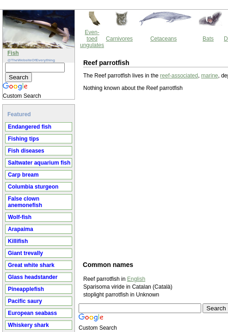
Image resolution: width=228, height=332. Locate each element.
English (58, 246)
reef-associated (100, 35)
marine (131, 35)
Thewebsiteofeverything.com (122, 305)
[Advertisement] (113, 143)
